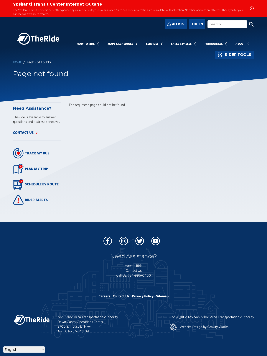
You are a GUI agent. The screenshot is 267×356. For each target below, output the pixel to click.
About (240, 43)
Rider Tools (234, 54)
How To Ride (86, 43)
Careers (104, 296)
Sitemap (162, 296)
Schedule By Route (36, 184)
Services (152, 43)
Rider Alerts (30, 200)
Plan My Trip (30, 169)
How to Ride (133, 266)
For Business (214, 43)
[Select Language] (24, 349)
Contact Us (23, 132)
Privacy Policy (143, 296)
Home (17, 62)
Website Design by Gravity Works (199, 327)
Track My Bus (31, 153)
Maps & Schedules (120, 43)
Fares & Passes (181, 43)
